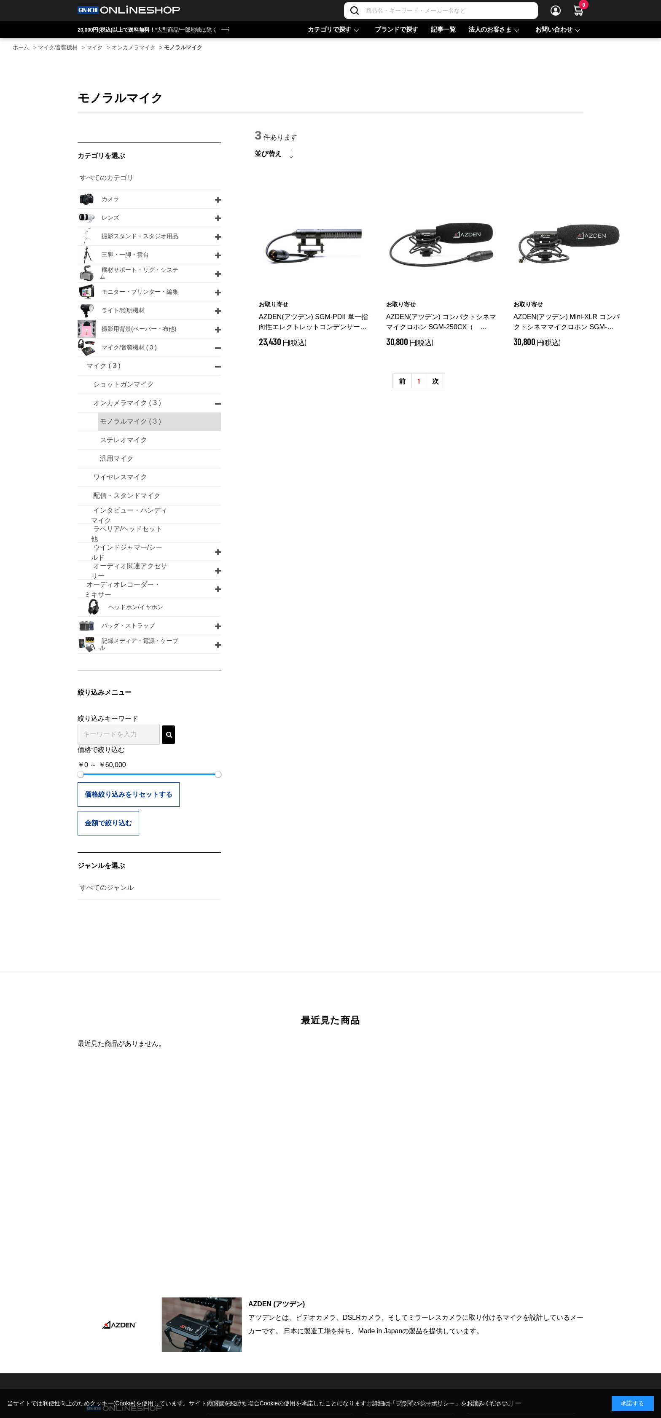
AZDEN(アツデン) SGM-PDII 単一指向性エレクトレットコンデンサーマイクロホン (313, 322)
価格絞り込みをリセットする (128, 794)
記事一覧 (443, 29)
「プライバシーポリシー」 (425, 1403)
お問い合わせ (553, 29)
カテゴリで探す (329, 29)
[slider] (80, 774)
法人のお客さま (490, 29)
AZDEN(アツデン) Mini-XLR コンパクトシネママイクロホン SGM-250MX (566, 322)
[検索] (354, 10)
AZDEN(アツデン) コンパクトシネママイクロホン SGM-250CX (441, 322)
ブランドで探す (396, 29)
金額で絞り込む (108, 823)
